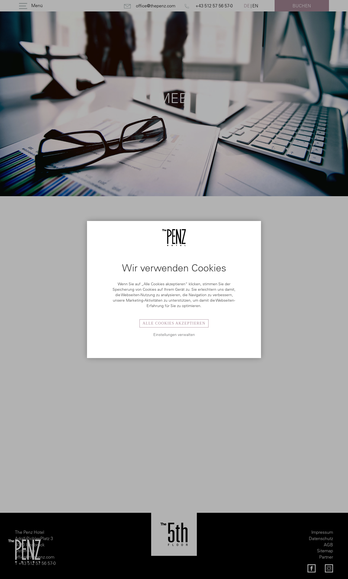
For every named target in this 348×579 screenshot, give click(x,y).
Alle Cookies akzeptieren (173, 323)
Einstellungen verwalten (174, 334)
